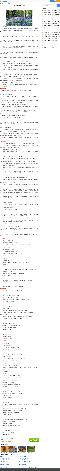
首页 (10, 1)
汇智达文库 (28, 469)
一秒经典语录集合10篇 (4, 458)
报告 (17, 1)
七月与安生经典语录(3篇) (5, 464)
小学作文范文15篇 (56, 21)
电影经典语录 (2, 456)
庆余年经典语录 (55, 38)
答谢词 (54, 47)
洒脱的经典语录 (23, 464)
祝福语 (32, 1)
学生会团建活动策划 (47, 10)
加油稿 (45, 47)
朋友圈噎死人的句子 (56, 36)
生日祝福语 (45, 45)
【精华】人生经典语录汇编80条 (34, 467)
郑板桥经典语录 (5, 467)
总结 (13, 1)
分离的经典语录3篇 (4, 462)
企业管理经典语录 (23, 459)
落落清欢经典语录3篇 (24, 458)
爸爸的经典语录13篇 (23, 462)
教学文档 (20, 1)
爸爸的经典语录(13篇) (4, 461)
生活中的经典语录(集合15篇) (25, 461)
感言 (53, 45)
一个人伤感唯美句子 (56, 32)
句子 (29, 1)
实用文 (25, 1)
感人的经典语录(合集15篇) (5, 459)
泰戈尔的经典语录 (23, 456)
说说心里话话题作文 (56, 19)
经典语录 (10, 3)
